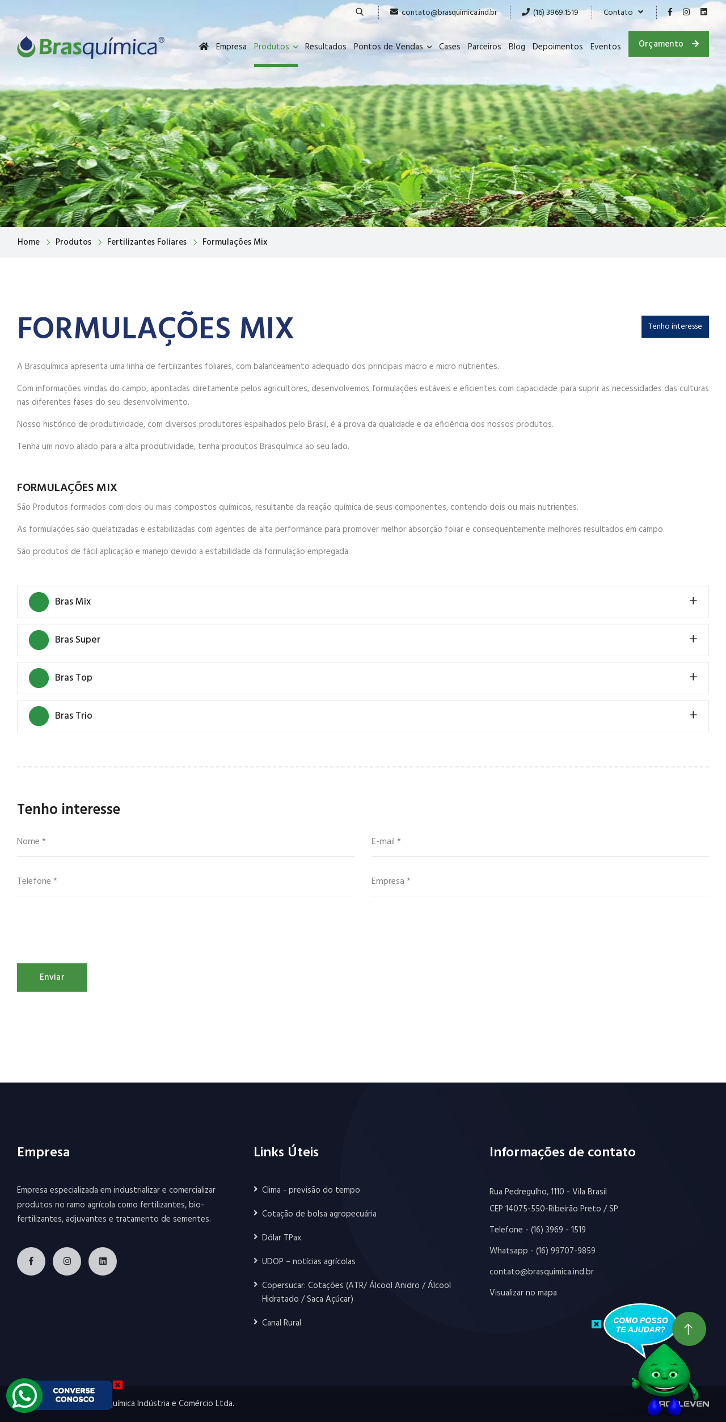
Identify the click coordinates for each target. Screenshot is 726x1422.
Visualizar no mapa (523, 1293)
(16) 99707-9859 (566, 1251)
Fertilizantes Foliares (147, 242)
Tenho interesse (675, 326)
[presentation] (103, 930)
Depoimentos (558, 47)
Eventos (605, 47)
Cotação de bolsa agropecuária (319, 1214)
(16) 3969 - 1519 (558, 1230)
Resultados (326, 47)
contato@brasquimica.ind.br (449, 12)
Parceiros (484, 47)
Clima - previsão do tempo (311, 1190)
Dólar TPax (281, 1238)
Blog (517, 47)
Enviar (52, 977)
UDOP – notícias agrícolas (309, 1262)
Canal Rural (281, 1323)
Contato (623, 12)
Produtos (271, 47)
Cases (450, 47)
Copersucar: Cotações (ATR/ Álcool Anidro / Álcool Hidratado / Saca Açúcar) (356, 1292)
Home (29, 242)
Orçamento (669, 43)
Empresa (231, 47)
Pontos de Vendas (388, 47)
